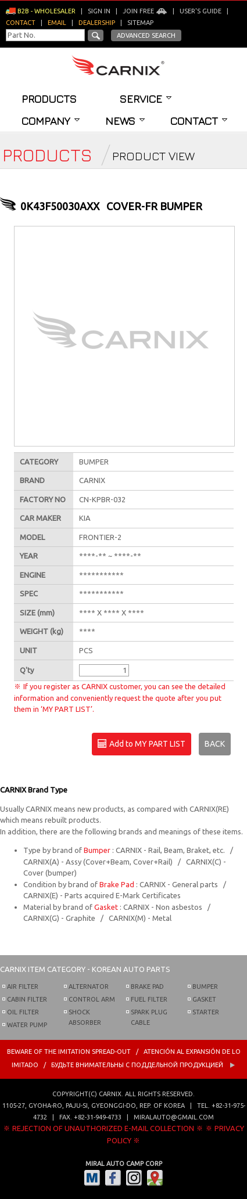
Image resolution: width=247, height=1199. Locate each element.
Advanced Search (146, 35)
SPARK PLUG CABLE (149, 1017)
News (125, 120)
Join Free (145, 11)
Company (51, 120)
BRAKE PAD (147, 986)
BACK (215, 743)
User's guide (200, 11)
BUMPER (205, 986)
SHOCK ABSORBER (85, 1017)
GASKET (204, 999)
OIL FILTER (23, 1012)
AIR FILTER (22, 986)
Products (49, 98)
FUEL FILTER (149, 999)
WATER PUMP (27, 1024)
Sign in (99, 11)
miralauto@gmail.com (174, 1117)
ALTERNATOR (89, 986)
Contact (198, 120)
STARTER (205, 1012)
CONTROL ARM (92, 999)
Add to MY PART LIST (141, 744)
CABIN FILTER (27, 999)
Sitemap (140, 22)
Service (145, 98)
